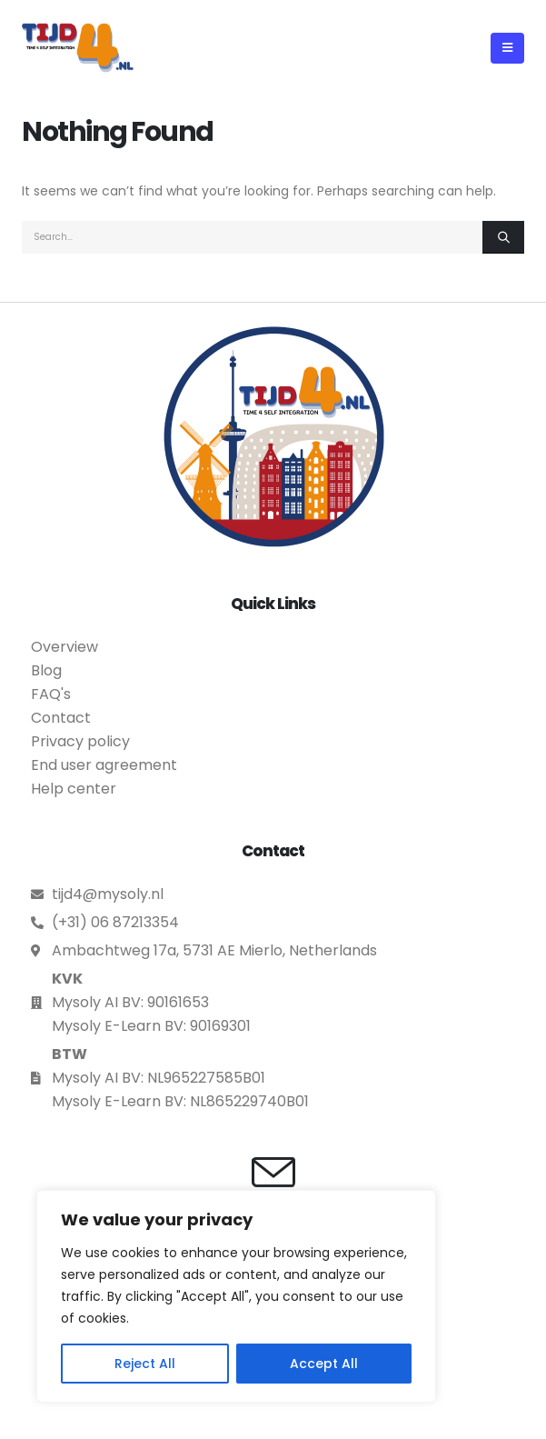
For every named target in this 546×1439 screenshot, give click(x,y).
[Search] (503, 237)
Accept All (324, 1363)
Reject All (144, 1363)
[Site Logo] (78, 48)
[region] (236, 1296)
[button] (507, 48)
